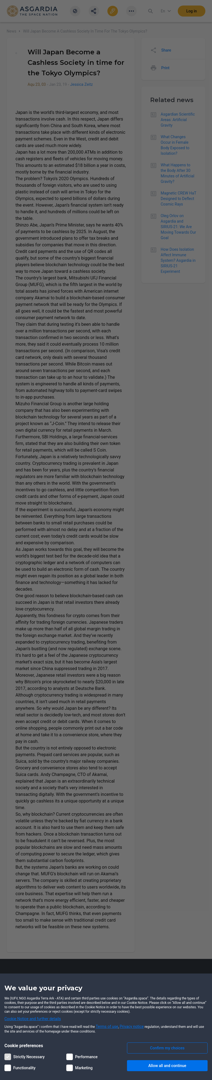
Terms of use (107, 1026)
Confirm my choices (167, 1048)
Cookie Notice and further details (32, 1019)
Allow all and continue (167, 1065)
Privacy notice (132, 1026)
